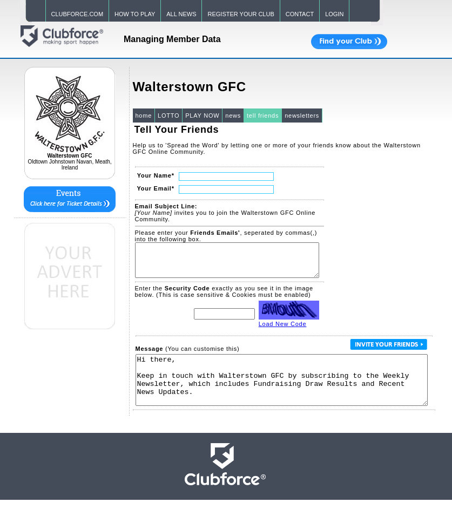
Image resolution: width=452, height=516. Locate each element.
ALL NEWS (181, 14)
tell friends (263, 115)
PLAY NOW (202, 115)
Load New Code (283, 330)
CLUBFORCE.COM (77, 14)
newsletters (302, 115)
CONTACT (300, 14)
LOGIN (334, 14)
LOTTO (168, 115)
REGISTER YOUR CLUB (240, 14)
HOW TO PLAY (134, 14)
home (144, 115)
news (233, 115)
